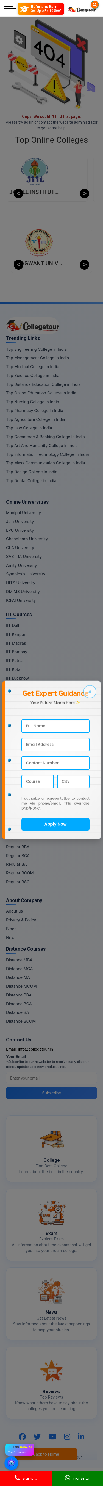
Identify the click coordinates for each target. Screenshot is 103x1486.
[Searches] (95, 5)
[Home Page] (82, 8)
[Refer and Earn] (40, 9)
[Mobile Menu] (10, 9)
